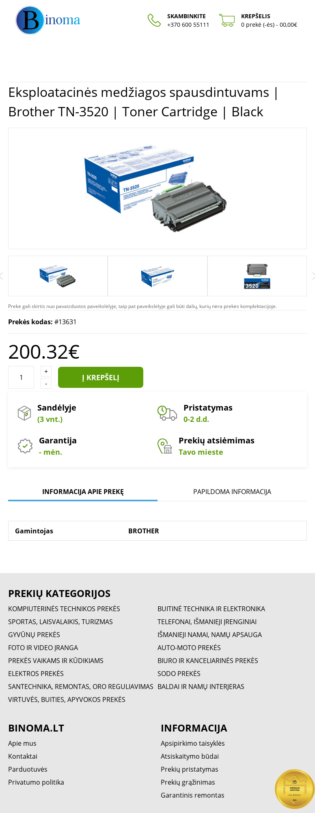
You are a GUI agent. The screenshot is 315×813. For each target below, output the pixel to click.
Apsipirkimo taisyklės (193, 743)
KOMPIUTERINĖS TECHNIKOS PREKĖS (64, 608)
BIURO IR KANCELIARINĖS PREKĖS (208, 660)
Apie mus (22, 743)
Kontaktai (22, 756)
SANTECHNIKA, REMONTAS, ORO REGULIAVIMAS (80, 686)
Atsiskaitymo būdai (190, 756)
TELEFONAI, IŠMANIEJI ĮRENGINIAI (207, 621)
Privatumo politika (36, 782)
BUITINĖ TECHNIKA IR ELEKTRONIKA (211, 608)
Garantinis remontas (192, 795)
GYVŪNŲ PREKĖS (34, 634)
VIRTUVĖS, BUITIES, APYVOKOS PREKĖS (66, 699)
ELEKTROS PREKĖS (36, 673)
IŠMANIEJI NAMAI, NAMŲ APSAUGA (210, 634)
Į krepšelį (100, 377)
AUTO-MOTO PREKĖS (189, 647)
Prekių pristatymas (189, 769)
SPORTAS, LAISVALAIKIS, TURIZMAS (60, 621)
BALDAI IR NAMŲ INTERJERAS (201, 686)
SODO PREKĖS (179, 673)
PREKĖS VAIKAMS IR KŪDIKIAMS (56, 660)
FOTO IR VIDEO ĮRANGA (43, 647)
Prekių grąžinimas (188, 782)
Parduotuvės (27, 769)
